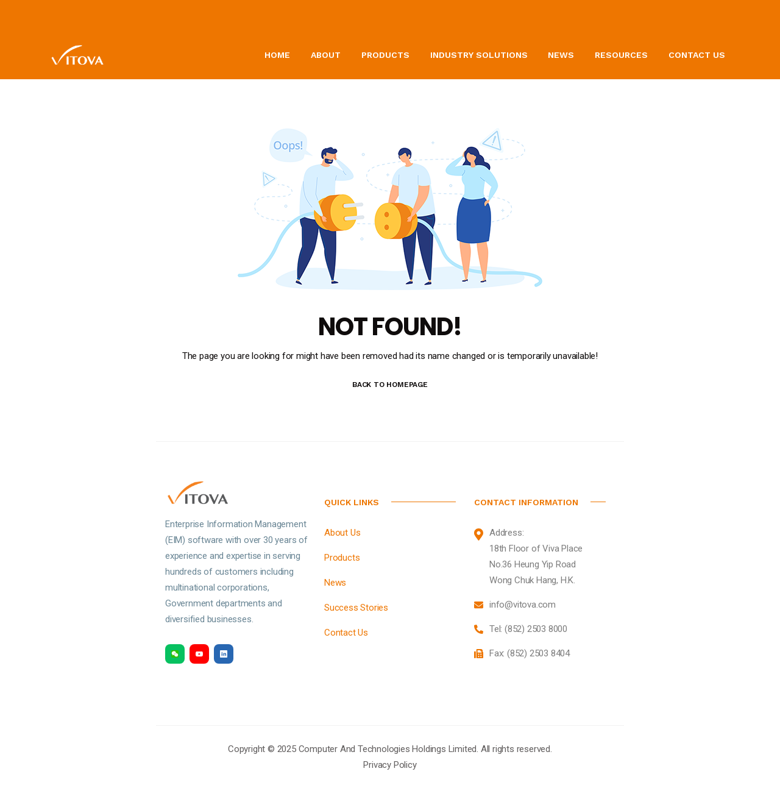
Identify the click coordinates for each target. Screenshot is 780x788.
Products (385, 55)
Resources (621, 55)
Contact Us (696, 55)
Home (277, 55)
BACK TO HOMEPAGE (390, 384)
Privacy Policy (389, 764)
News (561, 55)
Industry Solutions (479, 55)
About (326, 55)
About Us (342, 532)
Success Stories (356, 607)
